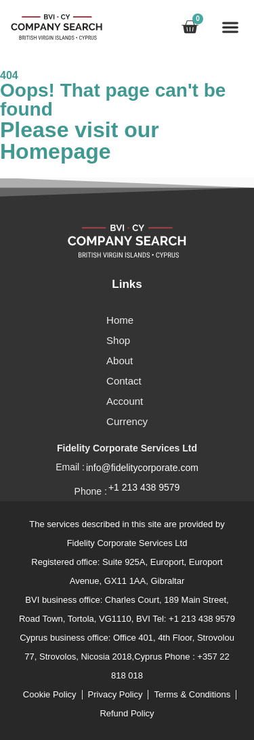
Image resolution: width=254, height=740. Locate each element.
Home (119, 320)
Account (124, 401)
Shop (118, 340)
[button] (230, 27)
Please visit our (79, 141)
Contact (124, 381)
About (119, 360)
